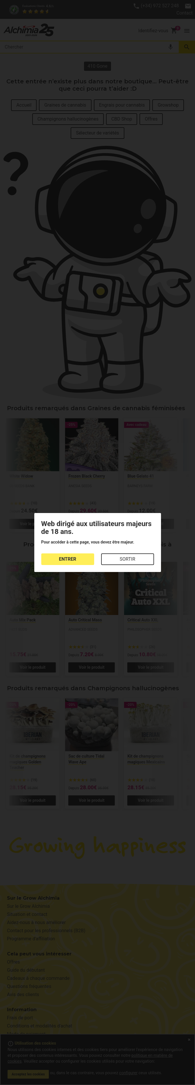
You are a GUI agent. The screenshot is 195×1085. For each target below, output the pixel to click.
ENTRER (67, 559)
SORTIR (127, 559)
